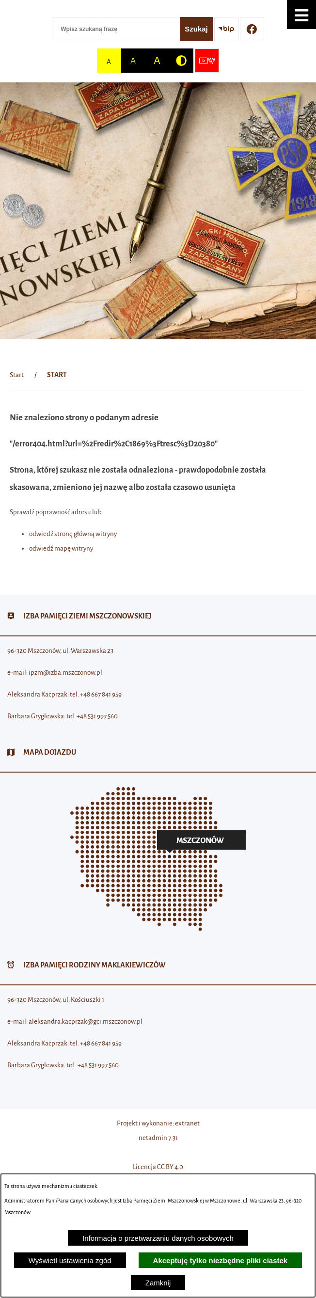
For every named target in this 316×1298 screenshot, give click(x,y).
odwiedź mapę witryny (61, 548)
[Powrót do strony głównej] (17, 375)
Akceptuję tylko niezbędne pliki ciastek (220, 1260)
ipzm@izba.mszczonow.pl (65, 672)
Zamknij (158, 1283)
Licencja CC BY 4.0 (158, 1167)
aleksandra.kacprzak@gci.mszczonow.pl (85, 1021)
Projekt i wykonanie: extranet (158, 1123)
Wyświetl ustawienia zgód (70, 1260)
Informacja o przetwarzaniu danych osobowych (158, 1238)
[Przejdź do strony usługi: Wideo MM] (207, 60)
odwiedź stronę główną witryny (73, 534)
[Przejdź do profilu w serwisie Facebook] (252, 29)
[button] (301, 14)
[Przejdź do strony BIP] (226, 29)
